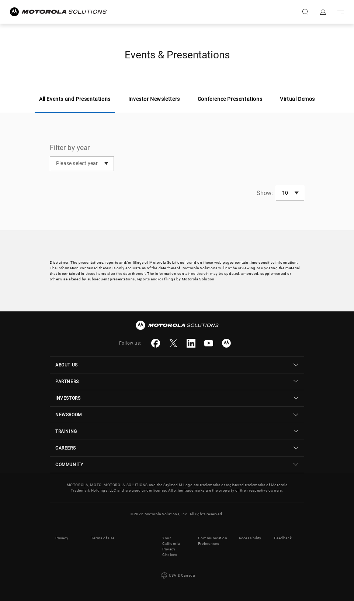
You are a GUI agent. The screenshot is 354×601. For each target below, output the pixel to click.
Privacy (61, 538)
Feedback (283, 538)
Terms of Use (103, 538)
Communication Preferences (213, 541)
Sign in (323, 12)
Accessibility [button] (250, 538)
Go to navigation (341, 12)
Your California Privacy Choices (171, 546)
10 (285, 193)
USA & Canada (177, 575)
